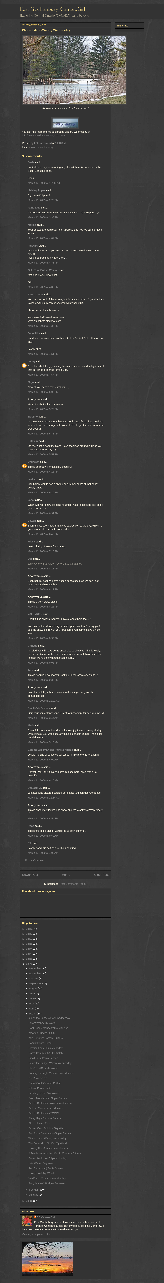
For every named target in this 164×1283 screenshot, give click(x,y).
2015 (29, 934)
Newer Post (30, 874)
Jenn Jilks (34, 333)
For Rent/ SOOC (37, 1078)
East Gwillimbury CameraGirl (52, 9)
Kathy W (33, 441)
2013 (29, 944)
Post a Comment (34, 860)
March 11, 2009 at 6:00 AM (43, 759)
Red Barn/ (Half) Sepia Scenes (45, 1168)
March (33, 1013)
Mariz (31, 725)
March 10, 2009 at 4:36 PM (43, 287)
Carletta (32, 645)
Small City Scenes (39, 708)
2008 (29, 1201)
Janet (31, 499)
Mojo (31, 382)
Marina (32, 224)
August (33, 988)
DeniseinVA (35, 787)
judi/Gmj (33, 245)
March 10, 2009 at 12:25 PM (44, 183)
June (32, 998)
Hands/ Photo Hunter (40, 1043)
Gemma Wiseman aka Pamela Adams (50, 749)
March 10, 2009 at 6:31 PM (43, 513)
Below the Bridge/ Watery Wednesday (49, 1063)
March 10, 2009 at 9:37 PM (43, 679)
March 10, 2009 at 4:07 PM (43, 238)
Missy (31, 541)
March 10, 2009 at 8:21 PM (43, 589)
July (31, 993)
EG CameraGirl (46, 1217)
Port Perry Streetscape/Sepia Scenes (49, 1133)
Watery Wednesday (42, 147)
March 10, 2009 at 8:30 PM (43, 638)
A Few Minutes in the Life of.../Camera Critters (54, 1153)
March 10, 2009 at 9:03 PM (43, 662)
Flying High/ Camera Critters (44, 1118)
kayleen (32, 479)
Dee (30, 558)
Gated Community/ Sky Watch (45, 1053)
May (32, 1003)
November (35, 973)
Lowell (32, 520)
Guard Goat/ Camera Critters (44, 1083)
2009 (29, 964)
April (32, 1008)
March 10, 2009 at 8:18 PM (43, 568)
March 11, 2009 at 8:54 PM (43, 818)
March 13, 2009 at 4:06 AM (43, 852)
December (35, 968)
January (34, 1194)
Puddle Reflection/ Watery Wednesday (50, 1103)
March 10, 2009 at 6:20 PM (43, 492)
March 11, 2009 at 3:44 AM (43, 718)
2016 (29, 929)
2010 (29, 959)
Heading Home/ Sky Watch (43, 1093)
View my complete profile (36, 1234)
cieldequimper (36, 190)
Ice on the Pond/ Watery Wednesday (49, 1018)
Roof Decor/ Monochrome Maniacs (48, 1028)
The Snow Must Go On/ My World (47, 1143)
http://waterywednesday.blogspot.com (43, 135)
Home (66, 874)
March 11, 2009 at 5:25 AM (43, 742)
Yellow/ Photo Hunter (40, 1088)
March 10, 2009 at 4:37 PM (43, 325)
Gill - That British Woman (43, 270)
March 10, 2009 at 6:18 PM (43, 471)
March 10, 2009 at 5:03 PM (43, 392)
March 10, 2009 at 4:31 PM (43, 262)
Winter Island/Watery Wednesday (47, 1138)
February (34, 1189)
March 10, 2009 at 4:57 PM (43, 374)
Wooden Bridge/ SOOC (41, 1033)
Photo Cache (35, 294)
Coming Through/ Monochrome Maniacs (51, 1073)
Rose (31, 825)
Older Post (101, 874)
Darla (31, 162)
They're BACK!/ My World (43, 1068)
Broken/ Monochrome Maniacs (45, 1108)
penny (31, 361)
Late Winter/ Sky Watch (41, 1163)
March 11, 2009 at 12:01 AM (44, 700)
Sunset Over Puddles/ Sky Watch (47, 1128)
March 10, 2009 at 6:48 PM (43, 534)
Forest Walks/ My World (41, 1023)
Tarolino (33, 416)
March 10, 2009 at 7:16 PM (43, 551)
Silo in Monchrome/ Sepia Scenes (47, 1098)
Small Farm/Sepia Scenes (43, 1058)
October (34, 978)
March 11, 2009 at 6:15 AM (43, 780)
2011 (29, 954)
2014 (29, 939)
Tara (30, 670)
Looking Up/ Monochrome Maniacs (48, 1148)
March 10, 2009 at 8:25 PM (43, 606)
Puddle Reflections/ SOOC (43, 1113)
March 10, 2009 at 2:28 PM (43, 200)
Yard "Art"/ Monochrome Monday (47, 1178)
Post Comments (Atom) (73, 883)
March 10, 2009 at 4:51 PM (43, 353)
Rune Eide (34, 207)
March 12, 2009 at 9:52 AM (43, 835)
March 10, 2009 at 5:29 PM (43, 409)
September (35, 983)
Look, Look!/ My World (41, 1173)
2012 (29, 949)
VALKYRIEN (35, 614)
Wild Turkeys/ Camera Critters (45, 1038)
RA (29, 843)
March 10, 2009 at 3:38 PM (43, 217)
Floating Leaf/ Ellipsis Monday (45, 1048)
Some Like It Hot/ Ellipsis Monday (47, 1158)
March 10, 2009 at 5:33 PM (43, 433)
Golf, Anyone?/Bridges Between (46, 1183)
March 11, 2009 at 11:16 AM (44, 797)
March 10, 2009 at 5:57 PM (43, 454)
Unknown (33, 461)
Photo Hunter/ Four (39, 1123)
